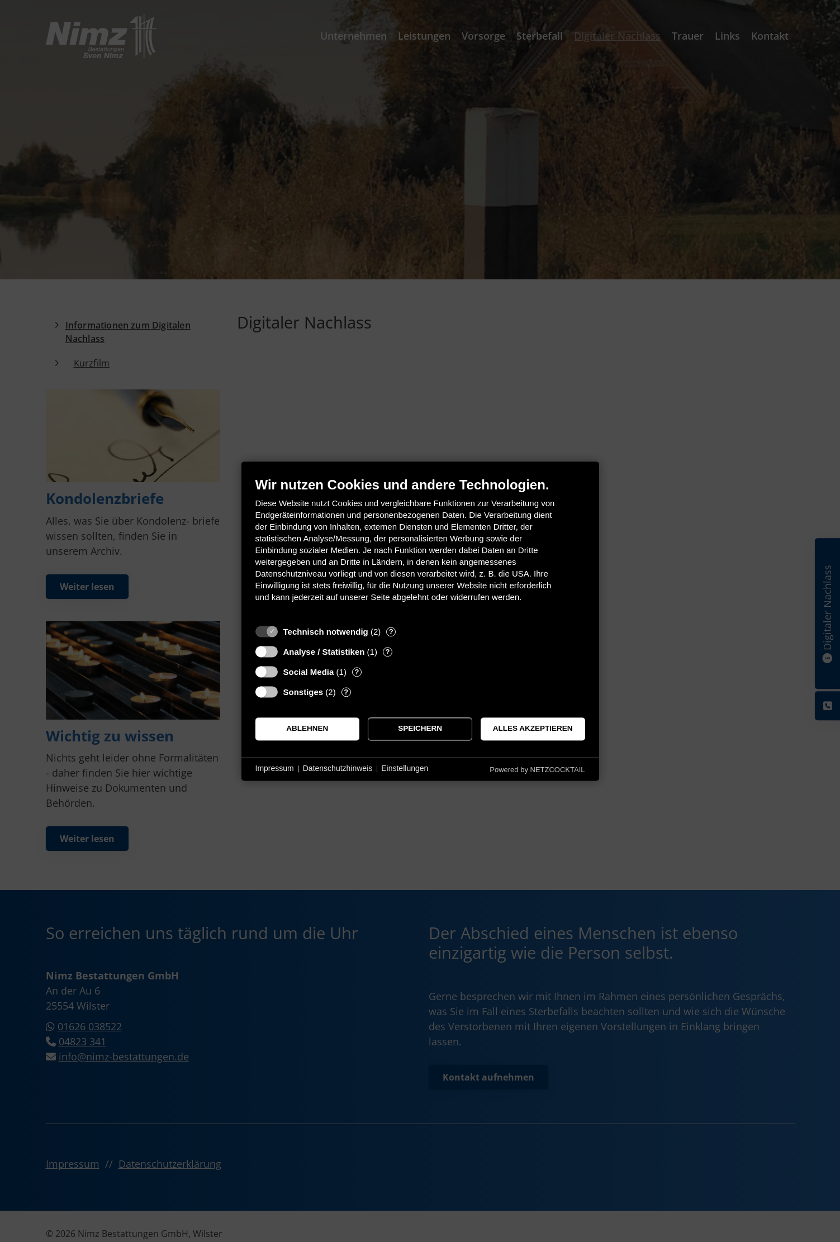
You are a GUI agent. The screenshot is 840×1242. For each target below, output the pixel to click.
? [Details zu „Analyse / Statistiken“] (387, 652)
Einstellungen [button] (404, 768)
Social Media (308, 672)
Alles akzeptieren (533, 729)
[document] (420, 547)
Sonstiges (303, 692)
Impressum (274, 768)
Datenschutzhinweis (338, 768)
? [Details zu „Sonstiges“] (346, 692)
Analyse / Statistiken (324, 651)
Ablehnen (307, 729)
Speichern (420, 729)
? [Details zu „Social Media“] (356, 672)
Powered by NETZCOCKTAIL (537, 769)
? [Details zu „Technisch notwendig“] (391, 631)
